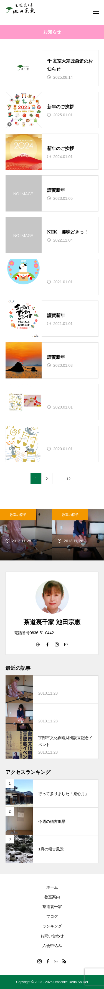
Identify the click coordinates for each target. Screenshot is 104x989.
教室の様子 (18, 515)
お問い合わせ (52, 936)
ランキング (52, 926)
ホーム (52, 887)
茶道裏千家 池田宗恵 (52, 622)
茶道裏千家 (52, 906)
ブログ (52, 916)
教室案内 (52, 897)
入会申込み (52, 945)
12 (68, 479)
